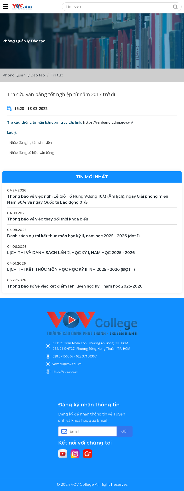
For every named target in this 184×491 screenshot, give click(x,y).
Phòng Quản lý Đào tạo (23, 75)
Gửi (114, 430)
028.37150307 (88, 352)
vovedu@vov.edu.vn (75, 357)
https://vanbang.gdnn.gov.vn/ (108, 122)
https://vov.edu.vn (74, 362)
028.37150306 (72, 352)
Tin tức (57, 75)
